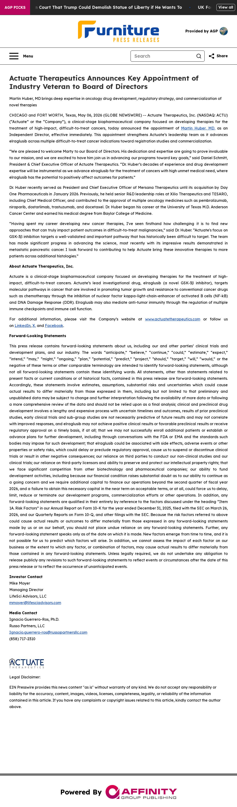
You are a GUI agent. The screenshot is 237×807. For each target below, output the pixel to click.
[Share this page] (218, 56)
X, (34, 325)
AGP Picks (15, 7)
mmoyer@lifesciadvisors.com (35, 602)
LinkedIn (23, 325)
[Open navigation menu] (21, 56)
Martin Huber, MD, (198, 128)
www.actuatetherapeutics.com (172, 319)
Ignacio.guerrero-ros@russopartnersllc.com (48, 632)
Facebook (54, 325)
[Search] (162, 56)
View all (225, 7)
